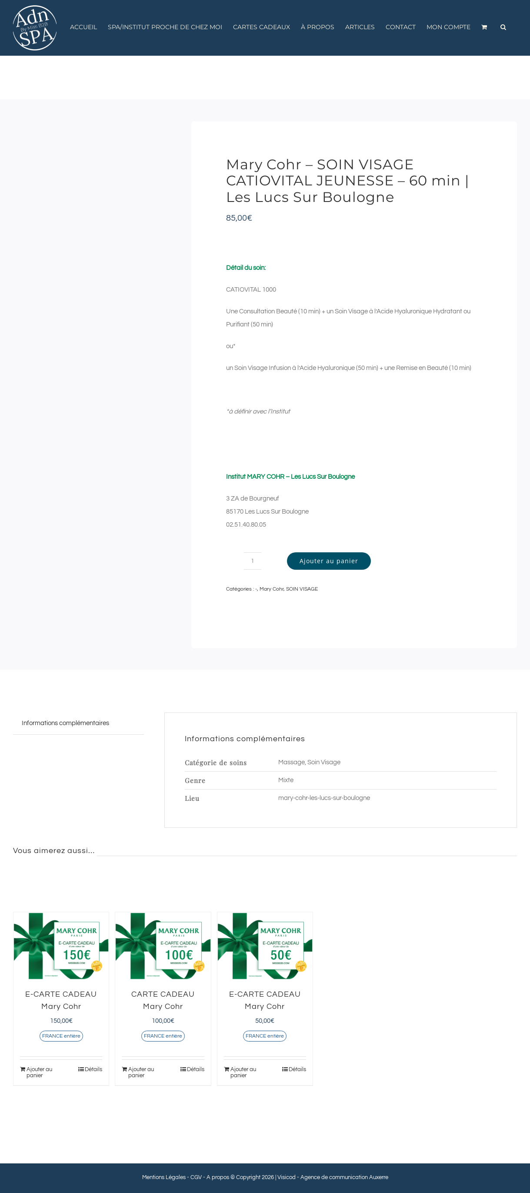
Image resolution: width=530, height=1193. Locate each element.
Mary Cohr (271, 589)
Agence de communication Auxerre (344, 1177)
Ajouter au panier (329, 561)
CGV (196, 1177)
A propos (218, 1177)
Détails (93, 1069)
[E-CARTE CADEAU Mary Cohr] (61, 946)
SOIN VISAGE (302, 589)
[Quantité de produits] (252, 561)
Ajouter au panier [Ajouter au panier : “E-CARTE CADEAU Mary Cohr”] (39, 1072)
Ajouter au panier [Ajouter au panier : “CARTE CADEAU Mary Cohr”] (141, 1072)
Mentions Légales (164, 1177)
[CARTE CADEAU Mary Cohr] (162, 946)
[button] (503, 27)
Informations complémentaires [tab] (65, 723)
